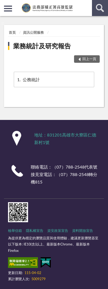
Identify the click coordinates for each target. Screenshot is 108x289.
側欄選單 (8, 8)
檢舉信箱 (15, 230)
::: (4, 4)
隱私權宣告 (34, 230)
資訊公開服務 (33, 32)
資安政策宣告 (57, 230)
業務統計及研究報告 (42, 46)
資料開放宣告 (82, 230)
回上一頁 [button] (89, 59)
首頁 (12, 32)
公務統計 (28, 79)
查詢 (100, 8)
